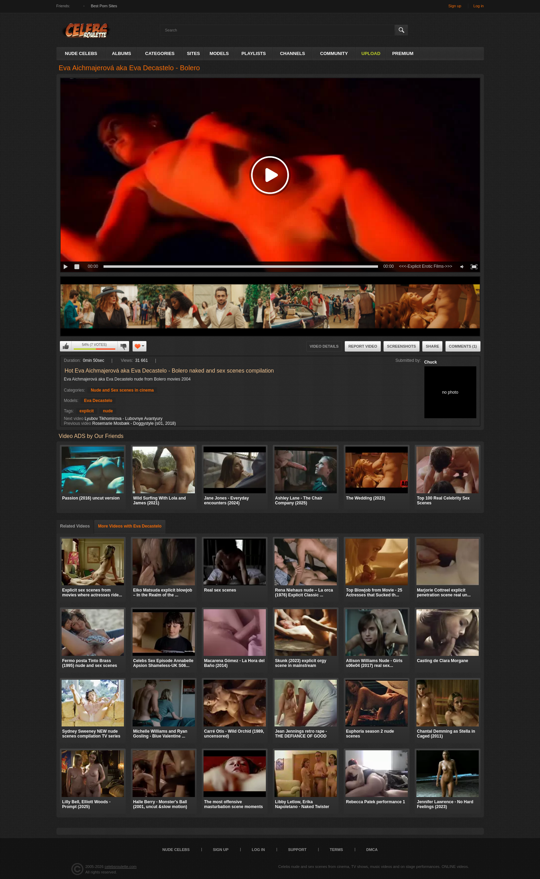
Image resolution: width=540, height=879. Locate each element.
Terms (336, 850)
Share (432, 346)
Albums (121, 53)
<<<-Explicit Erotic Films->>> (425, 266)
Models (219, 53)
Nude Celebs (81, 53)
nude (108, 411)
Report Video (362, 346)
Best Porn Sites (104, 6)
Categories (159, 53)
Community (334, 53)
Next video (74, 418)
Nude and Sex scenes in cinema (122, 390)
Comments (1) (463, 346)
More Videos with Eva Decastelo (129, 526)
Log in (479, 6)
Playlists (254, 53)
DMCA (372, 850)
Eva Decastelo (98, 400)
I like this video (66, 346)
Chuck (430, 362)
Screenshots (401, 346)
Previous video (77, 423)
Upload (370, 53)
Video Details (324, 346)
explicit (87, 411)
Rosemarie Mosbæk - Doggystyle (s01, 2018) (134, 423)
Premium (402, 53)
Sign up (454, 6)
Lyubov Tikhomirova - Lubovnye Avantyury (124, 418)
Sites (193, 53)
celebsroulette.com (120, 866)
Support (297, 850)
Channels (292, 53)
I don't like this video (123, 346)
